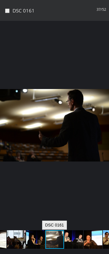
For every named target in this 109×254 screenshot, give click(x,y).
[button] (103, 36)
